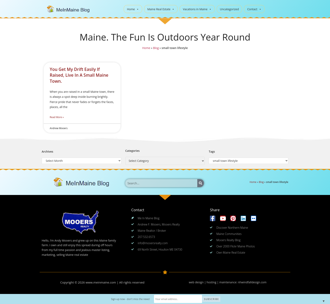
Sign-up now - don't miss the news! (130, 299)
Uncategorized (229, 9)
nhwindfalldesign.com (252, 282)
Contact (254, 9)
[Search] (200, 183)
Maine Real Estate (161, 9)
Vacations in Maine (197, 9)
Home (133, 9)
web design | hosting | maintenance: (213, 282)
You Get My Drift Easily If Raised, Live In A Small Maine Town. (79, 75)
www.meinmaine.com (101, 282)
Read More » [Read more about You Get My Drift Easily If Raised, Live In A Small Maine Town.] (57, 117)
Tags (212, 151)
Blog (156, 48)
